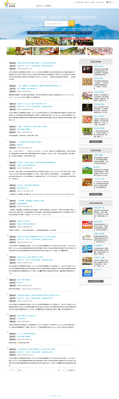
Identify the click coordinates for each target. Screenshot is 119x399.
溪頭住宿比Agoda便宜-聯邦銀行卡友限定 (30, 257)
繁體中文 (110, 2)
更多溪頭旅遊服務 (96, 281)
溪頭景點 (90, 7)
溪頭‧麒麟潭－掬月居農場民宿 (27, 89)
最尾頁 (19, 370)
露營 (69, 28)
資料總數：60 (72, 370)
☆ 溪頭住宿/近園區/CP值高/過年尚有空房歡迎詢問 (45, 33)
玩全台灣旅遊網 (79, 2)
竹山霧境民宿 (21, 319)
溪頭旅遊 (56, 6)
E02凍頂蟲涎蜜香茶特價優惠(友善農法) (29, 142)
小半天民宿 (87, 28)
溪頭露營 (47, 6)
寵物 (51, 28)
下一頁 (11, 370)
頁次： (59, 370)
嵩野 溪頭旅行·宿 (22, 188)
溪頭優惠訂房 (109, 6)
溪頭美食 (65, 6)
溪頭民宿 (42, 28)
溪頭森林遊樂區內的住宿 (77, 28)
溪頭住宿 (39, 5)
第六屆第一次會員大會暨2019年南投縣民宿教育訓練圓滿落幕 (36, 162)
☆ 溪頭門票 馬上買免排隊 (71, 33)
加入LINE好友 (90, 394)
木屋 (54, 28)
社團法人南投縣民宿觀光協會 (26, 165)
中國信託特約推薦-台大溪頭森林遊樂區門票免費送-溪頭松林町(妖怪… (39, 295)
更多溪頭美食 (96, 194)
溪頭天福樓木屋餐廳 (23, 129)
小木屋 (47, 28)
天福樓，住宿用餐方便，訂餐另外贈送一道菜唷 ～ (32, 127)
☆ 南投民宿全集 (86, 33)
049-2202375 (80, 394)
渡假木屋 (65, 28)
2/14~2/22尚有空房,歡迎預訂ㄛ (27, 334)
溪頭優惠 (73, 6)
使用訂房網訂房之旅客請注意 (26, 316)
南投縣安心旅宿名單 (23, 221)
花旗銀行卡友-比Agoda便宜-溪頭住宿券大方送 (31, 104)
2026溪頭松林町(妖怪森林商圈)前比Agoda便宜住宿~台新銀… (36, 349)
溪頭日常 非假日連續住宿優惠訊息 (28, 185)
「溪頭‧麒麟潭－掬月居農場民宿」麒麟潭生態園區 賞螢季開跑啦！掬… (39, 86)
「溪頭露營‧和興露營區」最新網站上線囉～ (31, 201)
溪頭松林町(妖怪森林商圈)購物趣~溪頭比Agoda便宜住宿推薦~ (36, 237)
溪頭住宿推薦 (10, 4)
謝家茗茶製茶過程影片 (24, 280)
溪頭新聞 (82, 6)
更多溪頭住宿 (96, 142)
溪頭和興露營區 (22, 204)
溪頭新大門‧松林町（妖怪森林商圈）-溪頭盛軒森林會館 (35, 66)
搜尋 (72, 23)
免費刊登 (86, 2)
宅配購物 (99, 7)
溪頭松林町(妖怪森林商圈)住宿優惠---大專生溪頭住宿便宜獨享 (36, 63)
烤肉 (61, 28)
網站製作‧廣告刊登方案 (97, 2)
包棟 (57, 28)
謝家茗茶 (20, 145)
